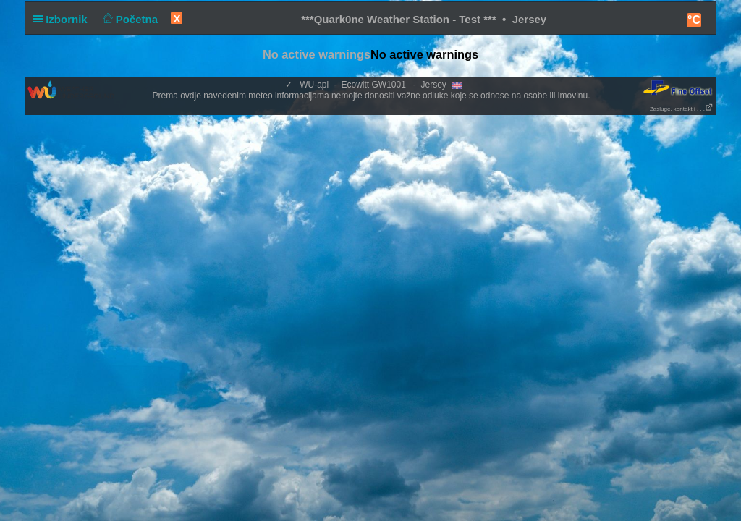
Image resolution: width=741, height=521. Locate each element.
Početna (128, 19)
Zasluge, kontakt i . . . (682, 109)
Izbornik (63, 19)
